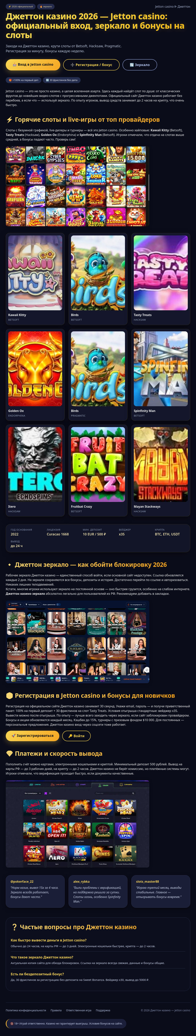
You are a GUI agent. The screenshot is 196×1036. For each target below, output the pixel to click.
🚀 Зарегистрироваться (32, 735)
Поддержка (103, 1010)
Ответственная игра (78, 1010)
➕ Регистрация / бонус (91, 64)
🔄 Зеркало (140, 64)
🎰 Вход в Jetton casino (33, 64)
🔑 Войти (76, 736)
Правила (56, 1010)
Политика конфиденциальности (26, 1010)
